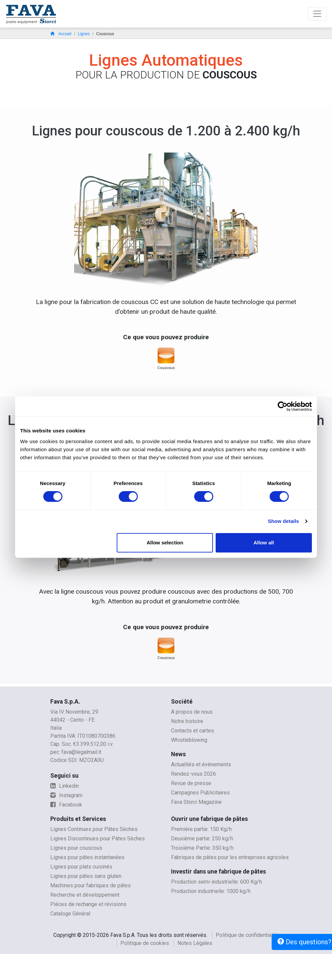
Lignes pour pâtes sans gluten (85, 876)
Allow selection (165, 542)
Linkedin (64, 786)
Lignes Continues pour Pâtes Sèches (93, 829)
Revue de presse (191, 783)
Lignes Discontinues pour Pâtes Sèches (97, 838)
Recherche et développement (84, 895)
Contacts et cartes (192, 730)
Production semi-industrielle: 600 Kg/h (216, 882)
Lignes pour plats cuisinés (81, 866)
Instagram (66, 795)
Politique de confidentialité (247, 935)
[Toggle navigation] (317, 13)
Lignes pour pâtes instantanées (87, 857)
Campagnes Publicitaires (200, 792)
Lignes (84, 34)
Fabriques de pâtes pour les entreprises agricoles (230, 857)
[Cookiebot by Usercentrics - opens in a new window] (282, 406)
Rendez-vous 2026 (193, 774)
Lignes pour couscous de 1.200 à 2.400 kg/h (166, 131)
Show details (283, 521)
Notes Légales (194, 943)
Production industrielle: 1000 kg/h (211, 891)
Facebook (66, 804)
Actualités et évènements (201, 764)
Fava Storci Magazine (196, 802)
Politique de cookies (144, 943)
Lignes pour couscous (76, 848)
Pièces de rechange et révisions (88, 904)
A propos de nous (192, 712)
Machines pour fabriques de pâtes (90, 885)
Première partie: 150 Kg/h (201, 829)
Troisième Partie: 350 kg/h (202, 848)
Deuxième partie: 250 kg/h (202, 838)
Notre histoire (187, 721)
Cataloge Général (70, 913)
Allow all (264, 542)
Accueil (60, 34)
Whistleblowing (189, 740)
